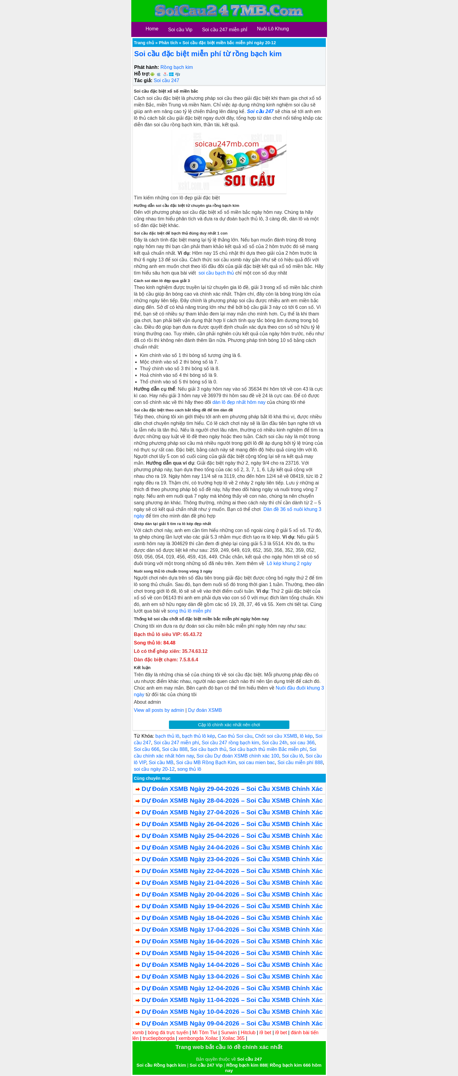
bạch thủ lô (167, 736)
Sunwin (229, 1032)
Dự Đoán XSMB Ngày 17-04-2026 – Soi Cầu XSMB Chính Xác (232, 929)
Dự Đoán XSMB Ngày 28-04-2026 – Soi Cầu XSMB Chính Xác (232, 800)
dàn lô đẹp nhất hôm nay (238, 402)
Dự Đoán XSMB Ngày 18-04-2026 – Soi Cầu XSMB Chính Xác (232, 917)
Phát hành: (146, 67)
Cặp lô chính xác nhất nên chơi (229, 724)
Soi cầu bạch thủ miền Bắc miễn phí (268, 749)
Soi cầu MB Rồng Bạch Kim (206, 762)
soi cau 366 (302, 742)
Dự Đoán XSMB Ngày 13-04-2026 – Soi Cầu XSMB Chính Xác (232, 976)
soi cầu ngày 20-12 (154, 769)
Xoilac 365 (233, 1038)
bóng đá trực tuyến (168, 1032)
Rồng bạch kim (176, 67)
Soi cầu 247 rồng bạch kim (230, 742)
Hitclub (248, 1032)
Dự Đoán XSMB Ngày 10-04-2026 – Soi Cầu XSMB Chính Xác (232, 1011)
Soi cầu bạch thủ (208, 749)
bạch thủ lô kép (198, 736)
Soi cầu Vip (180, 29)
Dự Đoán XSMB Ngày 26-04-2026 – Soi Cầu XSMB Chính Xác (232, 823)
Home (152, 28)
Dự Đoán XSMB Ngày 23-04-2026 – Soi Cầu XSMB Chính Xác (232, 859)
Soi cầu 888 (175, 749)
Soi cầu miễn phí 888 (300, 762)
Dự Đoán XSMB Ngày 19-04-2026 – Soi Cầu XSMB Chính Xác (232, 905)
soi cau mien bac (256, 762)
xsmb (138, 1032)
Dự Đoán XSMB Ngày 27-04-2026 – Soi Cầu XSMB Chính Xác (232, 812)
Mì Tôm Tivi (204, 1032)
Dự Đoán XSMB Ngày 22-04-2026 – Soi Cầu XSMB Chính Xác (232, 870)
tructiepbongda (159, 1038)
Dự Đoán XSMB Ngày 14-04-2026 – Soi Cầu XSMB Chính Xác (232, 964)
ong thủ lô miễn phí (190, 610)
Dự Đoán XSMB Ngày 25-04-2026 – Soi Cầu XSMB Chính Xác (232, 835)
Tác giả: (143, 80)
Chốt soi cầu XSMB (276, 736)
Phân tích (168, 42)
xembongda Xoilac (198, 1038)
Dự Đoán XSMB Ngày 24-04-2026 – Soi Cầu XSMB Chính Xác (232, 847)
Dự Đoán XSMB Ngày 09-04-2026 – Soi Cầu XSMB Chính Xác (232, 1023)
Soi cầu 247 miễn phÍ (225, 29)
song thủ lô (189, 769)
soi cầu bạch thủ (216, 272)
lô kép (306, 736)
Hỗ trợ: (142, 73)
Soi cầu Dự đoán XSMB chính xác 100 (238, 755)
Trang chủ (144, 42)
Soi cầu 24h (275, 742)
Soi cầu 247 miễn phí (176, 742)
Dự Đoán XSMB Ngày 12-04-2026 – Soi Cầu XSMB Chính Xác (232, 988)
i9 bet (265, 1032)
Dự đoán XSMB (205, 710)
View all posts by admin (159, 710)
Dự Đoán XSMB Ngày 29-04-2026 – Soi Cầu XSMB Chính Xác (232, 788)
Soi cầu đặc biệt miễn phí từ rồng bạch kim (208, 54)
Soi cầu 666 (147, 749)
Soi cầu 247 (166, 80)
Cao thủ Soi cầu (235, 736)
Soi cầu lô (292, 755)
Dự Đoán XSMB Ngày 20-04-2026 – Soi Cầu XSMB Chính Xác (232, 894)
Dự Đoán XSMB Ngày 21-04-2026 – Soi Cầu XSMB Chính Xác (232, 882)
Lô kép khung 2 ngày (289, 563)
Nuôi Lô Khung (273, 28)
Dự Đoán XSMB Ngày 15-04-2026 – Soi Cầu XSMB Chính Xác (232, 952)
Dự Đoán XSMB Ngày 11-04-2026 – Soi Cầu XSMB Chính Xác (232, 999)
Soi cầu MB (161, 762)
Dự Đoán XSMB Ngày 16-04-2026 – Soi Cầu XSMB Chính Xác (232, 941)
